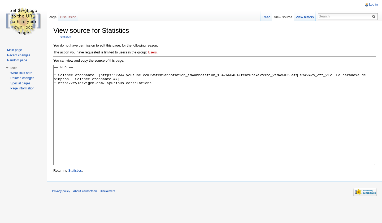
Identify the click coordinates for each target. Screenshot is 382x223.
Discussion (68, 17)
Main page (14, 50)
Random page (17, 60)
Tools (13, 68)
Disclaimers (107, 210)
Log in (373, 4)
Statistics (65, 37)
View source (283, 17)
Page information (22, 88)
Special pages (20, 83)
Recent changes (18, 55)
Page (53, 17)
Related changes (22, 78)
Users (152, 52)
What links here (21, 73)
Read (266, 17)
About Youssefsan (85, 210)
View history (305, 17)
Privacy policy (61, 210)
